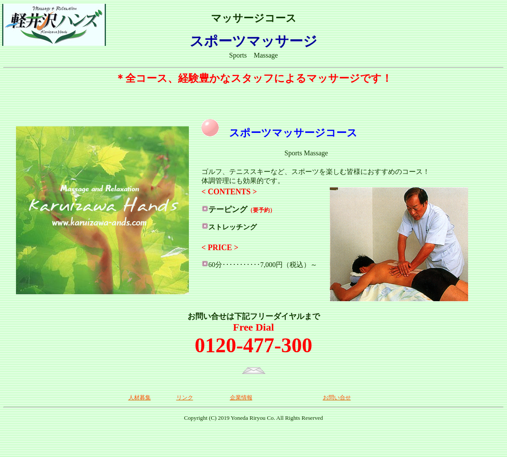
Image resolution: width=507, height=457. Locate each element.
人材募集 (139, 397)
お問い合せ (337, 397)
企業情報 (241, 397)
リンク (184, 397)
